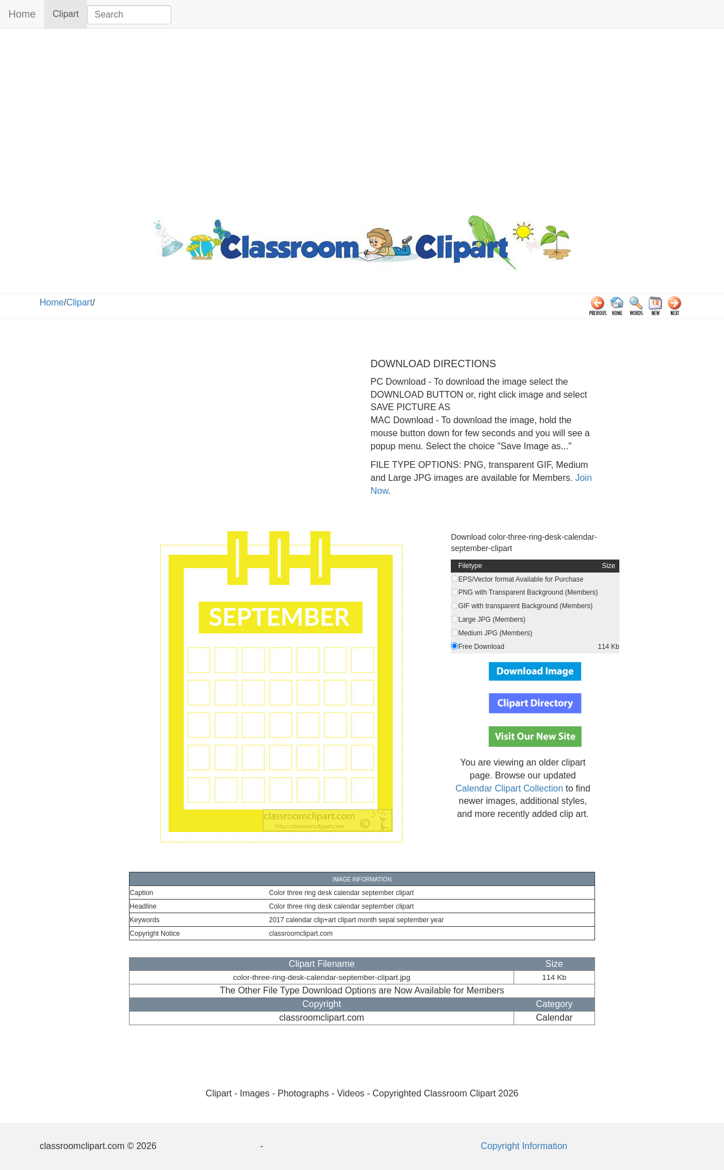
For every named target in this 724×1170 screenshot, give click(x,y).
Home (22, 14)
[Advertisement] (362, 119)
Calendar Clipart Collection (509, 788)
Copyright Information (524, 1146)
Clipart (70, 13)
